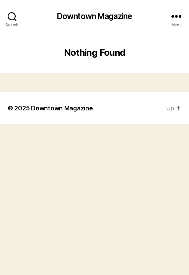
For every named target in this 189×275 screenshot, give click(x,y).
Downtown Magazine (94, 16)
